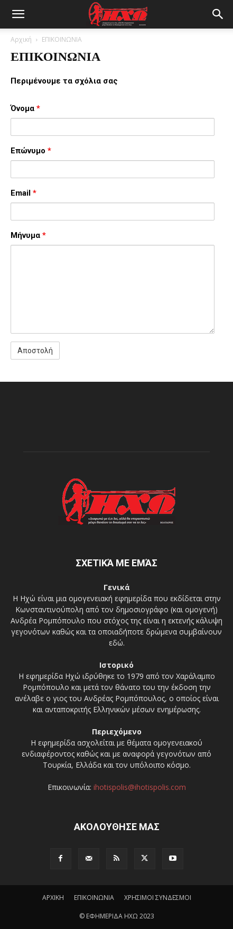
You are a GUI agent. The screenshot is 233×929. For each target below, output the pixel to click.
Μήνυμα (28, 235)
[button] (18, 14)
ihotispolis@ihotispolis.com (140, 787)
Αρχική (21, 39)
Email (23, 193)
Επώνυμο (31, 150)
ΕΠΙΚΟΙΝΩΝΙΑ (94, 897)
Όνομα (25, 108)
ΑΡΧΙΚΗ (53, 897)
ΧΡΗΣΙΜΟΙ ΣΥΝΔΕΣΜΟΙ (157, 897)
